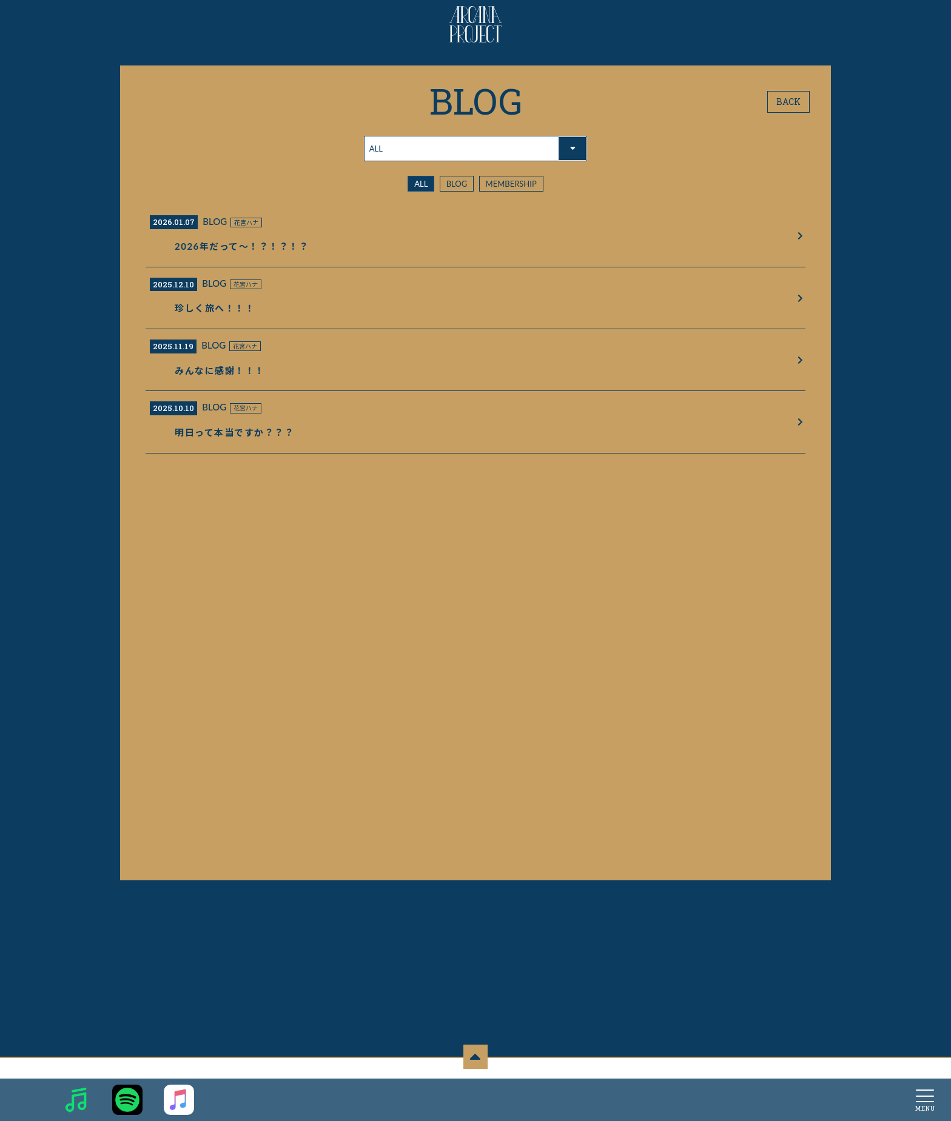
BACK (788, 101)
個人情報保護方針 (475, 1059)
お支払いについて (378, 1059)
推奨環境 (661, 1059)
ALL (421, 184)
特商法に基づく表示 (541, 1059)
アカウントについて (313, 1059)
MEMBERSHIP (511, 184)
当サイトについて (248, 1059)
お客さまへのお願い (609, 1059)
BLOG (457, 184)
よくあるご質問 (706, 1059)
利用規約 (427, 1059)
